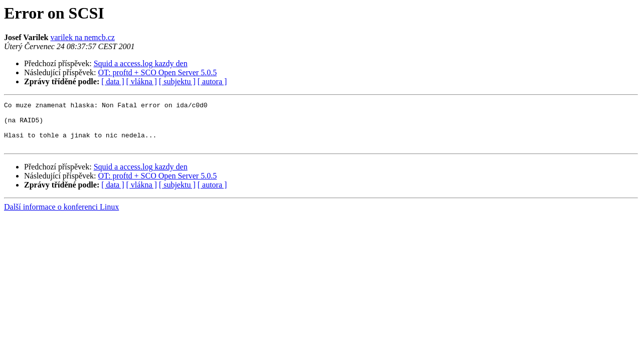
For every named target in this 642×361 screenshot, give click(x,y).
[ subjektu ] (177, 81)
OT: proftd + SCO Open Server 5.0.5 (157, 72)
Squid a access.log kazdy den (141, 63)
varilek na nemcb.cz (82, 37)
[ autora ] (212, 81)
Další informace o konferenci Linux (61, 216)
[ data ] (112, 81)
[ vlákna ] (141, 81)
